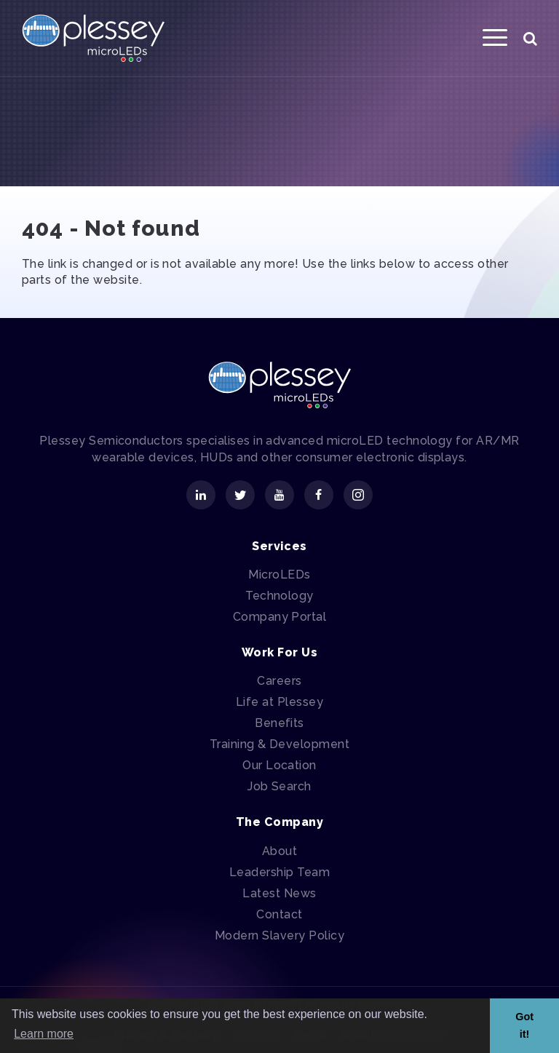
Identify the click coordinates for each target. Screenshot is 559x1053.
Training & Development (280, 744)
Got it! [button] (524, 1025)
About (279, 851)
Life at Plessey (279, 702)
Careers (279, 681)
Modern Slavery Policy (279, 935)
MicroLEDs (279, 574)
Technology (279, 596)
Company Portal (280, 617)
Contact (279, 914)
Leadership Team (279, 872)
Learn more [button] (44, 1034)
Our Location (279, 765)
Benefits (279, 723)
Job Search (279, 786)
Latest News (279, 893)
